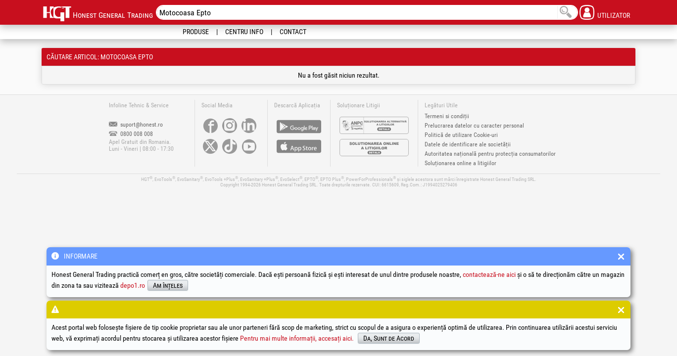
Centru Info (244, 31)
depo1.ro (132, 285)
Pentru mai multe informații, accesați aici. (297, 338)
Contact (293, 31)
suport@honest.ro (136, 124)
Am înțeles (168, 285)
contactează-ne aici (489, 274)
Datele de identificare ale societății (468, 144)
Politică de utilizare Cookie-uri (461, 135)
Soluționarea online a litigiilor (460, 163)
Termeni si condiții (447, 116)
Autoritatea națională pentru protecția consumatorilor (490, 153)
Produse (196, 31)
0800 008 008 (131, 134)
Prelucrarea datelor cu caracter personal (474, 125)
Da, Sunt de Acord (388, 338)
